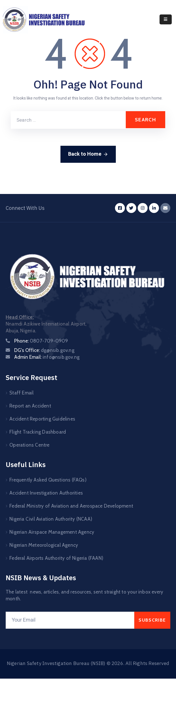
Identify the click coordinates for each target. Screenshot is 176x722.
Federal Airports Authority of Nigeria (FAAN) (56, 558)
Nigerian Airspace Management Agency (51, 532)
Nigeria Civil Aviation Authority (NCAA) (50, 519)
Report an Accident (30, 406)
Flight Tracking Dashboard (37, 432)
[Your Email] (70, 620)
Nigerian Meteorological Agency (43, 545)
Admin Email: (46, 357)
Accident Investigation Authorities (46, 493)
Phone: (41, 341)
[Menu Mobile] (166, 19)
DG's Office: (44, 350)
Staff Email (21, 393)
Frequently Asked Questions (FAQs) (48, 480)
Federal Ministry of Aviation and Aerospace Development (71, 506)
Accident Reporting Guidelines (42, 419)
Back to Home (88, 154)
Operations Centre (29, 445)
